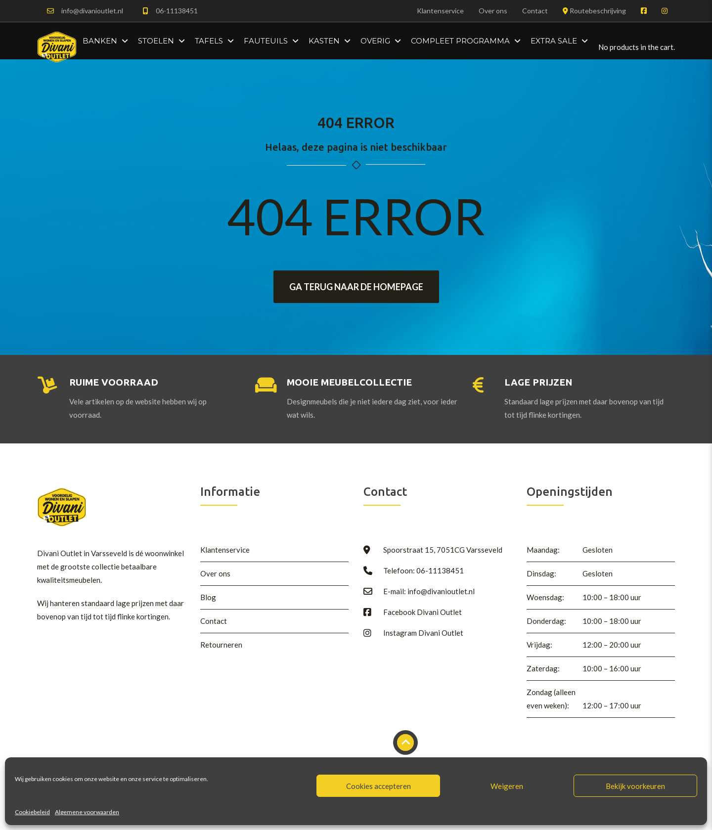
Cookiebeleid (32, 812)
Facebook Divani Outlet (422, 612)
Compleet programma (460, 40)
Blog (208, 597)
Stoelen (156, 40)
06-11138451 (177, 10)
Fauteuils (266, 40)
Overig (375, 40)
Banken (100, 40)
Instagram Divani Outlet (423, 632)
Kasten (324, 40)
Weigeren (506, 786)
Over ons (493, 10)
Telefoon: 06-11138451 (423, 570)
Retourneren (221, 644)
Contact (535, 10)
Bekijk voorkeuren (635, 786)
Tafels (209, 40)
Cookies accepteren (378, 786)
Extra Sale (554, 40)
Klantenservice (440, 10)
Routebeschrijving (594, 10)
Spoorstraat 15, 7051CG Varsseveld (442, 549)
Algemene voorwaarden (87, 812)
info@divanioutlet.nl (92, 10)
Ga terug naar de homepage (356, 286)
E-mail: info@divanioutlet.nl (429, 591)
